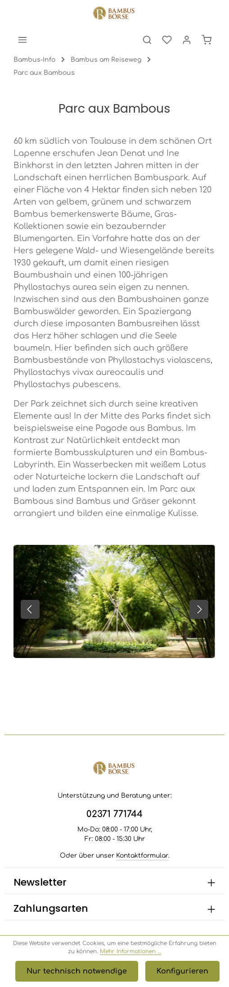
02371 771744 (114, 814)
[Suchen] (147, 40)
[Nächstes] (198, 609)
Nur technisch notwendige (77, 971)
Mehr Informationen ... (131, 951)
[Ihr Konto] (187, 40)
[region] (114, 609)
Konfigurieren (182, 971)
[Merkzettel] (167, 40)
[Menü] (22, 40)
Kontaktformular (142, 855)
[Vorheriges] (30, 609)
